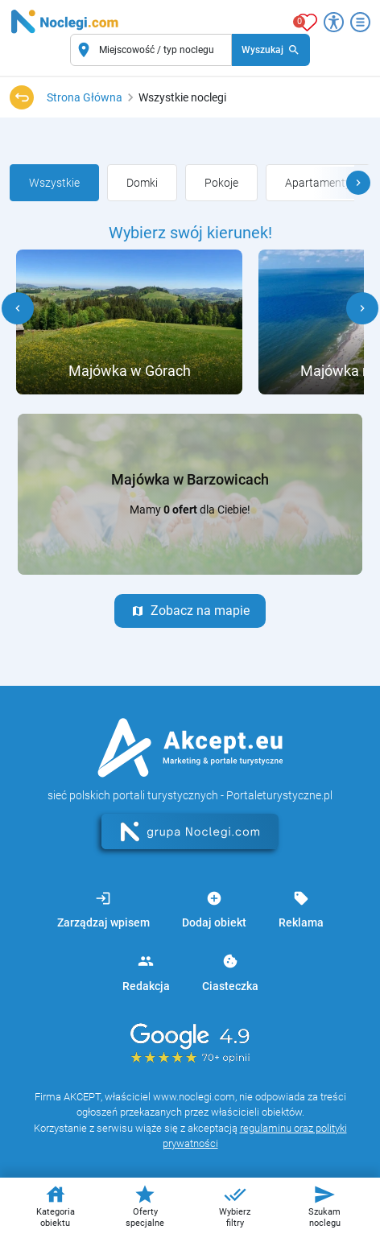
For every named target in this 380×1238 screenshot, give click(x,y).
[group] (54, 182)
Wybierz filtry (234, 1205)
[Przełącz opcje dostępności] (334, 22)
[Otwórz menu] (360, 22)
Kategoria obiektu (55, 1205)
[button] (358, 183)
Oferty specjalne (145, 1205)
